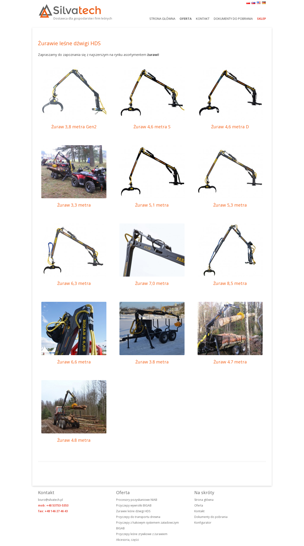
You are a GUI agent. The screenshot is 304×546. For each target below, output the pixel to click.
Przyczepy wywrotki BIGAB (134, 505)
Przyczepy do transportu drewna (138, 517)
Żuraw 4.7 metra (230, 362)
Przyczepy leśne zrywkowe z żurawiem (141, 534)
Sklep (261, 18)
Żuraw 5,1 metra (152, 205)
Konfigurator (202, 523)
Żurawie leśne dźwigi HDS (133, 511)
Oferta (186, 18)
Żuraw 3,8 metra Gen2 (73, 126)
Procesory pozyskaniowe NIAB (136, 500)
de (264, 2)
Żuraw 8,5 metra (230, 283)
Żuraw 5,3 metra (230, 205)
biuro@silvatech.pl (50, 500)
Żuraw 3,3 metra (74, 205)
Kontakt (202, 18)
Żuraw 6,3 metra (74, 283)
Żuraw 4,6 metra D (230, 126)
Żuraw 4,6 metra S (152, 126)
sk (253, 2)
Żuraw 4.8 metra (73, 440)
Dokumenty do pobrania (233, 18)
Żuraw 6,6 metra (74, 362)
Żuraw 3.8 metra (152, 362)
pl (248, 2)
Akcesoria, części (127, 540)
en (259, 2)
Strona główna (162, 18)
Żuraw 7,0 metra (152, 283)
